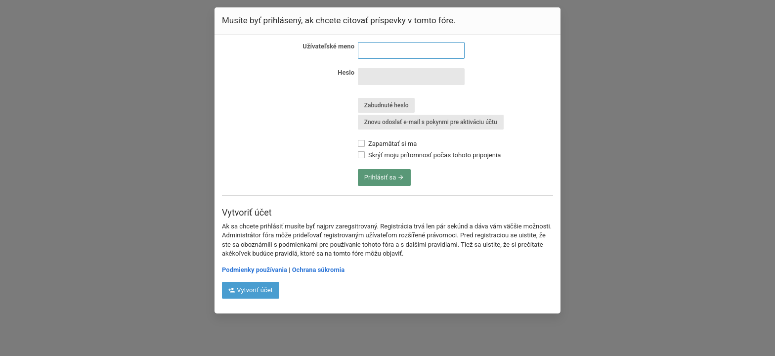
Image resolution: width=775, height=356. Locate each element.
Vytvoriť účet (250, 290)
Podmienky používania (254, 269)
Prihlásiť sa (384, 177)
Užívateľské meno (328, 46)
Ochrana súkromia (318, 269)
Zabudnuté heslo (386, 105)
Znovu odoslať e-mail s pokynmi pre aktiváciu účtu (430, 122)
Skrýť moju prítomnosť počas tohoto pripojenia (429, 155)
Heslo (346, 72)
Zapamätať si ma (387, 143)
